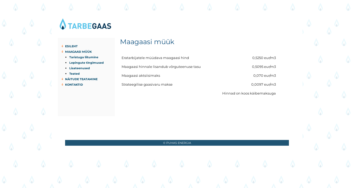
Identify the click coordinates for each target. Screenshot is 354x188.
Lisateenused (79, 68)
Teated (74, 73)
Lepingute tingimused (86, 62)
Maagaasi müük (78, 52)
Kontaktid (74, 84)
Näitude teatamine (81, 79)
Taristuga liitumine (83, 57)
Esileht (71, 46)
